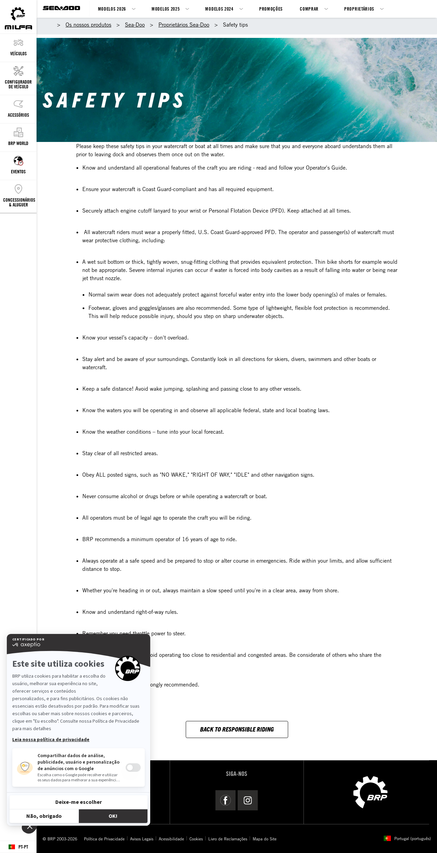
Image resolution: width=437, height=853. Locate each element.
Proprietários (359, 9)
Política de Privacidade (104, 838)
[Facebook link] (225, 800)
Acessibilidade (171, 838)
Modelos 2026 (112, 9)
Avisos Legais (141, 838)
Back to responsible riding (237, 729)
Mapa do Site (265, 838)
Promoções (271, 9)
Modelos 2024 (219, 9)
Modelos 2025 (166, 9)
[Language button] (18, 847)
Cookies (196, 838)
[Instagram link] (248, 800)
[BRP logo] (370, 791)
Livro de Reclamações (227, 838)
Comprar (309, 9)
